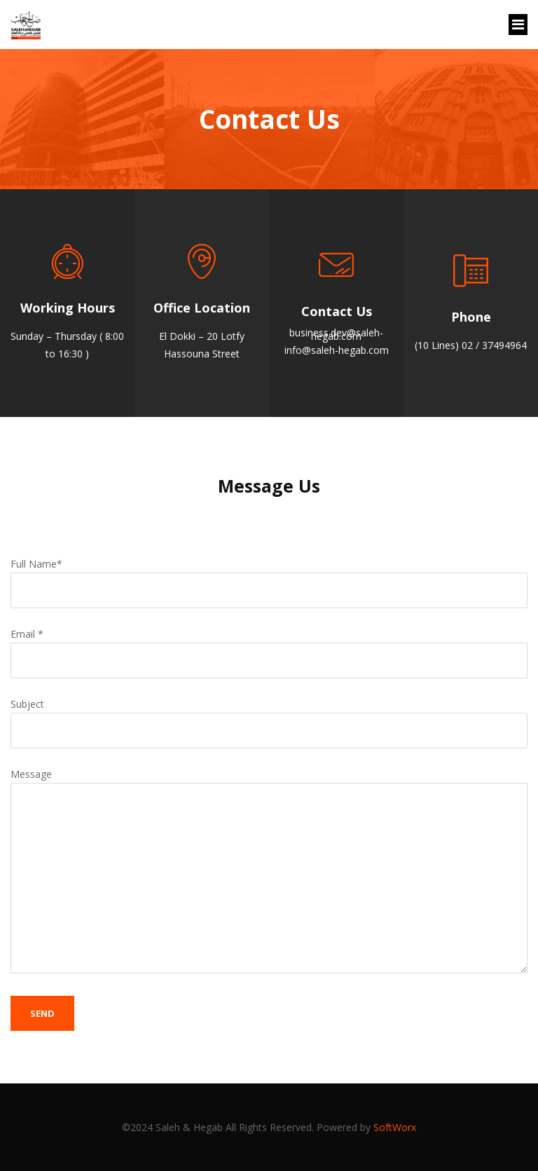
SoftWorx (394, 1127)
